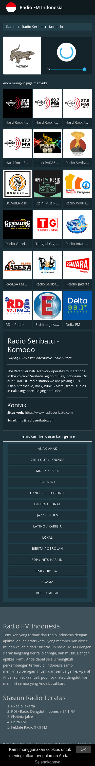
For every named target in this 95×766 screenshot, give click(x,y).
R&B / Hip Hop (47, 571)
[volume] (68, 69)
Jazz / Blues (47, 515)
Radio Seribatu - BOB (52, 284)
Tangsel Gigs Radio (50, 243)
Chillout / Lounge (47, 460)
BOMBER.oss (16, 203)
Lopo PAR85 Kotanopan (54, 162)
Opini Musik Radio (50, 203)
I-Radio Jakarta (77, 284)
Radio (10, 26)
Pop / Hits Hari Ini (47, 560)
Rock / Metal (47, 593)
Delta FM (73, 324)
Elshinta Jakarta (48, 324)
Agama (47, 582)
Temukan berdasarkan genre (47, 436)
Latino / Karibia (47, 526)
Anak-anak (47, 448)
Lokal (47, 537)
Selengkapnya (47, 762)
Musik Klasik (47, 471)
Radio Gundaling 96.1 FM (26, 243)
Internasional (47, 504)
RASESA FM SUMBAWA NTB (28, 284)
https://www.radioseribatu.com (49, 412)
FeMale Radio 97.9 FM (29, 727)
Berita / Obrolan (47, 548)
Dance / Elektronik (47, 493)
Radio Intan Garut (80, 243)
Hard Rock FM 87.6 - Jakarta (28, 122)
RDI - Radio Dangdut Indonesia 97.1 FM (43, 711)
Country (47, 482)
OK (83, 749)
